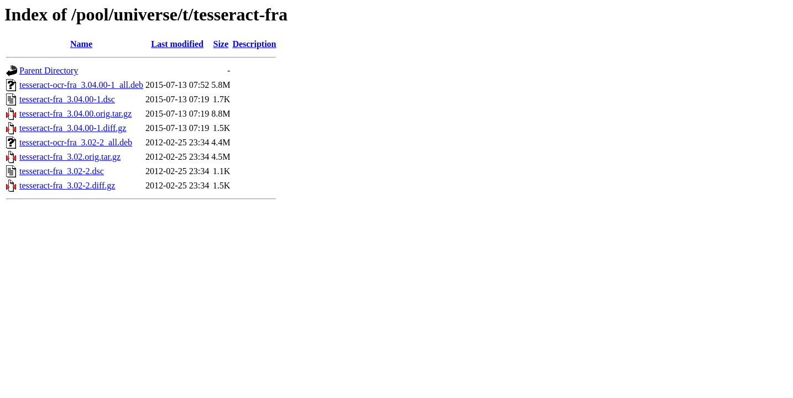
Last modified (177, 44)
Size (220, 44)
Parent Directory (48, 70)
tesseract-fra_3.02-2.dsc (61, 171)
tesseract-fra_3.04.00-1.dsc (67, 99)
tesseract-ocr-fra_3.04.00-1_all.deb (81, 85)
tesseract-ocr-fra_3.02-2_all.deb (75, 142)
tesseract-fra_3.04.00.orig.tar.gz (75, 113)
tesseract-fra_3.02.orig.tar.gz (70, 156)
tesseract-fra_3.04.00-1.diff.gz (72, 128)
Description (254, 44)
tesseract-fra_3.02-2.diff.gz (67, 185)
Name (81, 44)
